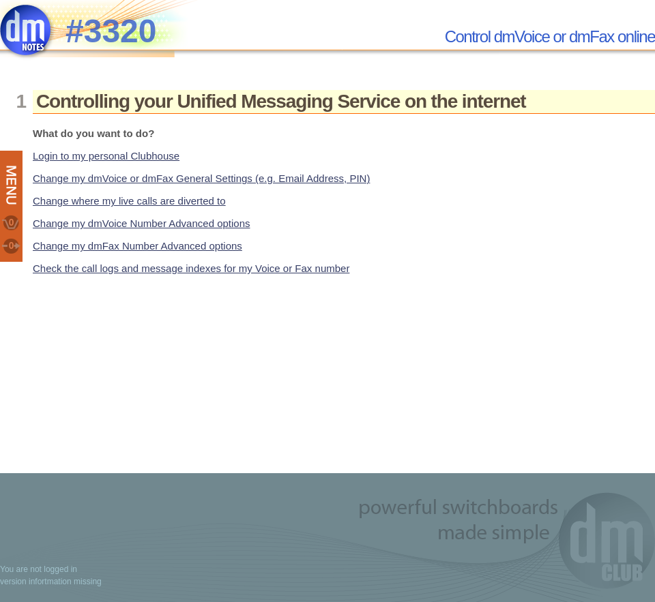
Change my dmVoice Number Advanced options (141, 223)
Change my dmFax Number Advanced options (137, 246)
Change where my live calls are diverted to (129, 201)
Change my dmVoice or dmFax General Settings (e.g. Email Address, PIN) (201, 178)
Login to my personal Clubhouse (106, 156)
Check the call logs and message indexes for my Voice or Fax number (191, 268)
